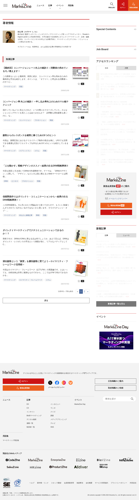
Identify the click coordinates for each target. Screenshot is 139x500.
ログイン (116, 212)
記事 (50, 5)
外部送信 (133, 483)
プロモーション (40, 120)
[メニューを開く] (5, 5)
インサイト (31, 412)
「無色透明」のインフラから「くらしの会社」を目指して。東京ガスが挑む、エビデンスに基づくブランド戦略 (118, 114)
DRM (6, 181)
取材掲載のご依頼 (115, 388)
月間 (126, 68)
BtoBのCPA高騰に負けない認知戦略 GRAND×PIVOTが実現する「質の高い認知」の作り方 (118, 104)
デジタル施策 (31, 419)
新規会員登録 (115, 205)
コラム (36, 151)
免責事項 (80, 483)
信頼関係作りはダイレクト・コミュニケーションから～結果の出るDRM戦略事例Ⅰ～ (35, 198)
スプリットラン (25, 151)
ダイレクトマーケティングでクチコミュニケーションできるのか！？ (33, 232)
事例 (37, 215)
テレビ (52, 423)
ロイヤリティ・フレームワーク (30, 280)
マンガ (52, 408)
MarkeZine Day (79, 404)
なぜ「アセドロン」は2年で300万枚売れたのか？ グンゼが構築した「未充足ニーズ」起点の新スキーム (118, 86)
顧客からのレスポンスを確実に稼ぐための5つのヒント (29, 135)
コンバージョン (25, 120)
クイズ (52, 412)
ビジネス (15, 181)
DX (28, 404)
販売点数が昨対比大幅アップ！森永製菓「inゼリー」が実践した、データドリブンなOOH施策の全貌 (118, 76)
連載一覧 (30, 423)
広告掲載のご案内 (115, 381)
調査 (52, 416)
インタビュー (55, 404)
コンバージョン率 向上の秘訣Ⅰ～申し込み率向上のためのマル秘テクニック (35, 103)
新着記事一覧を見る (116, 304)
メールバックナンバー (116, 198)
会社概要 (89, 483)
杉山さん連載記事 (25, 215)
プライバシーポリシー (119, 483)
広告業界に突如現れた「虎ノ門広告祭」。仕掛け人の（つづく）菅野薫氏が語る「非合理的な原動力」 (118, 152)
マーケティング (9, 87)
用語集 (71, 5)
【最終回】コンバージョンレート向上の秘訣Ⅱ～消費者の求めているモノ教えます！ (35, 69)
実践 (21, 87)
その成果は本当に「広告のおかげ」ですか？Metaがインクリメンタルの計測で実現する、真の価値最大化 (118, 142)
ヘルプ (31, 483)
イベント (60, 5)
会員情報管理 (69, 483)
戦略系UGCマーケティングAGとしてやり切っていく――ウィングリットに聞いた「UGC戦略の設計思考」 (118, 132)
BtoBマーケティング (34, 416)
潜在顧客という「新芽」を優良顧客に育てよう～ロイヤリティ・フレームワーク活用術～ (35, 263)
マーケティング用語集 (11, 440)
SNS (52, 427)
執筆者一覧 (31, 427)
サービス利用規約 (101, 483)
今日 (106, 68)
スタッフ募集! (56, 483)
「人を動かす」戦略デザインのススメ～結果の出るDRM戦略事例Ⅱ (35, 166)
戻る (46, 300)
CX (28, 408)
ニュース (40, 5)
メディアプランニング (58, 419)
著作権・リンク (42, 483)
